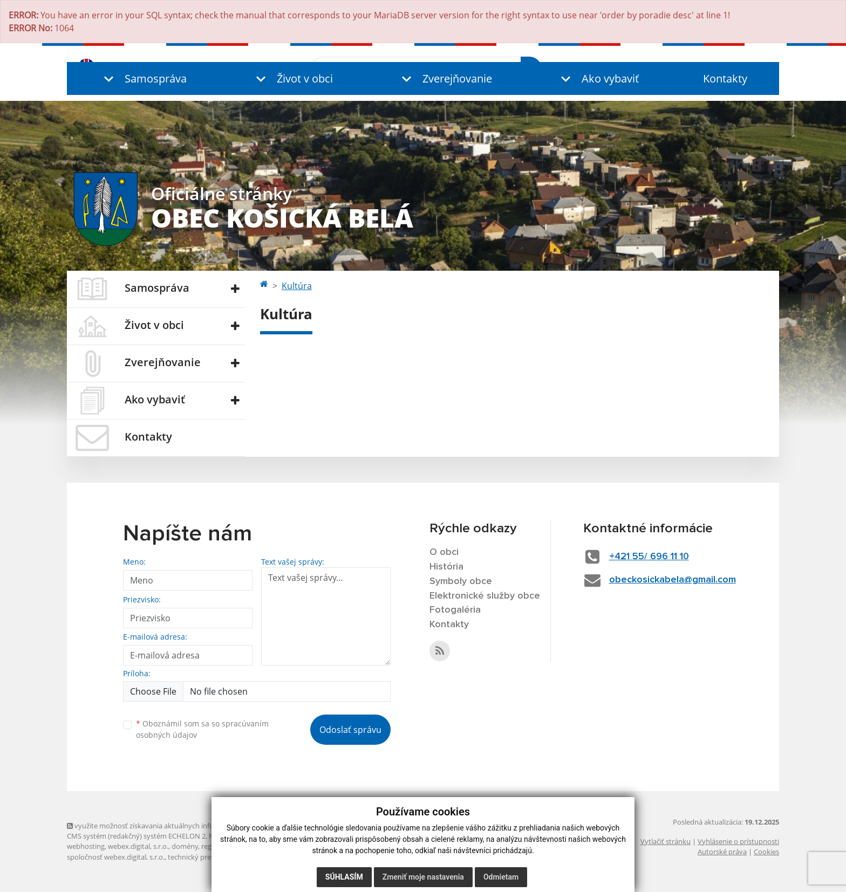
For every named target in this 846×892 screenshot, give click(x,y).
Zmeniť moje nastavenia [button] (423, 877)
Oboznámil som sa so (202, 729)
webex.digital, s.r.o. (138, 846)
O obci (444, 552)
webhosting (86, 846)
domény (185, 846)
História (446, 567)
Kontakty (725, 78)
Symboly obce (460, 581)
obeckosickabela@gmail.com (672, 580)
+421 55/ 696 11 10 (649, 556)
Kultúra (297, 286)
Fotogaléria (455, 610)
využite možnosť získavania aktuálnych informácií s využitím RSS (174, 826)
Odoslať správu (350, 730)
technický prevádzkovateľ (209, 857)
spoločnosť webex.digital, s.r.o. (116, 857)
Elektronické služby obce (484, 596)
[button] (143, 78)
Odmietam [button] (500, 877)
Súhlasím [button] (344, 877)
